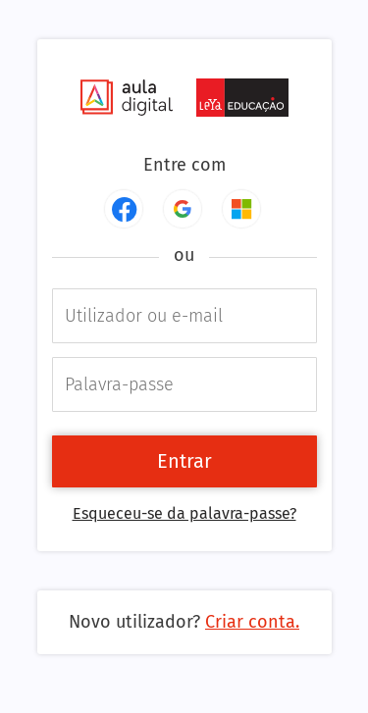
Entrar (184, 461)
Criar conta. (252, 622)
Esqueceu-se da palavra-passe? (184, 513)
